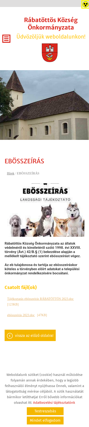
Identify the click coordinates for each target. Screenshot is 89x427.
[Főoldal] (50, 52)
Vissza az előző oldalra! (34, 335)
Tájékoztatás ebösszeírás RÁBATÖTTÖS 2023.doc (40, 299)
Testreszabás (45, 411)
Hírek (10, 173)
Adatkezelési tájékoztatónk (54, 403)
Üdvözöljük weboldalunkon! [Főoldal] (51, 28)
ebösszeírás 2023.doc (21, 315)
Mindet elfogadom (45, 420)
